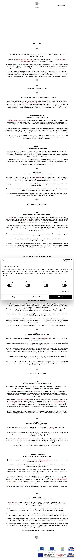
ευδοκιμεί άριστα (26, 220)
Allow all (60, 296)
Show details (65, 291)
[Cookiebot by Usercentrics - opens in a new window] (64, 260)
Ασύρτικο (13, 217)
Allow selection (37, 296)
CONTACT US (61, 5)
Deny (13, 296)
